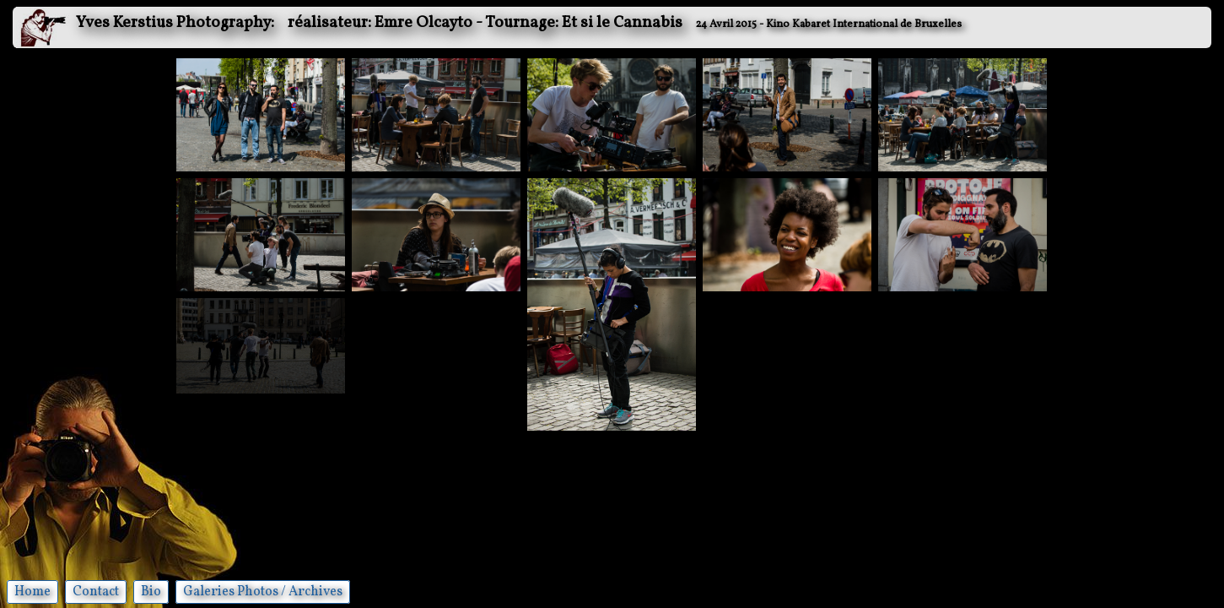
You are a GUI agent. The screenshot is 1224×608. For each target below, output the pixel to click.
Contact (96, 592)
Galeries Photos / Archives (262, 592)
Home (32, 592)
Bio (151, 592)
